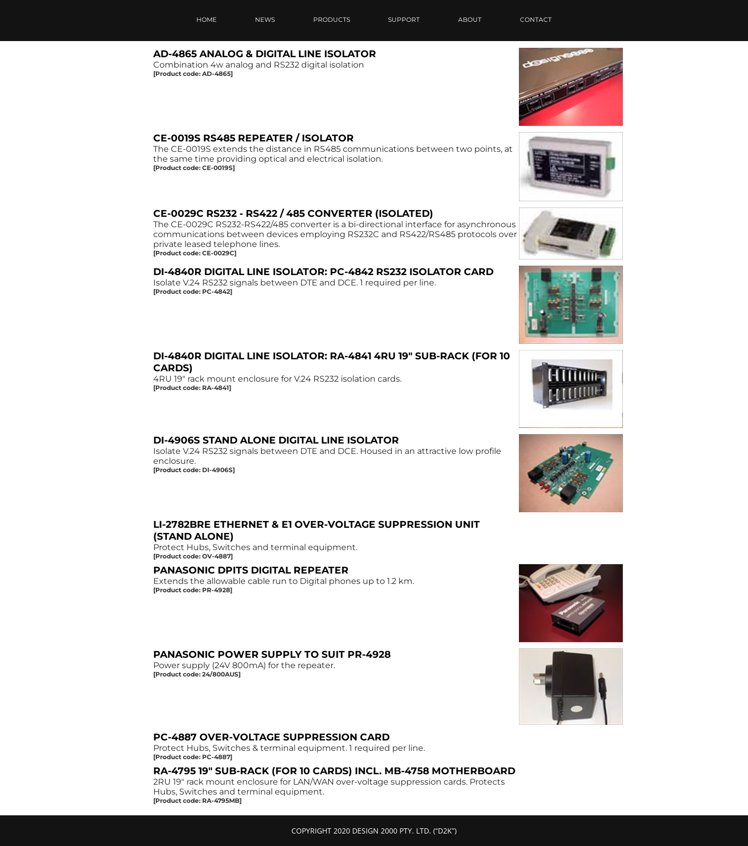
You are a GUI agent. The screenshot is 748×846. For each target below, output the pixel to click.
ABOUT (470, 19)
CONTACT (536, 19)
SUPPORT (404, 19)
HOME (206, 19)
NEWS (265, 19)
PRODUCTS (331, 19)
